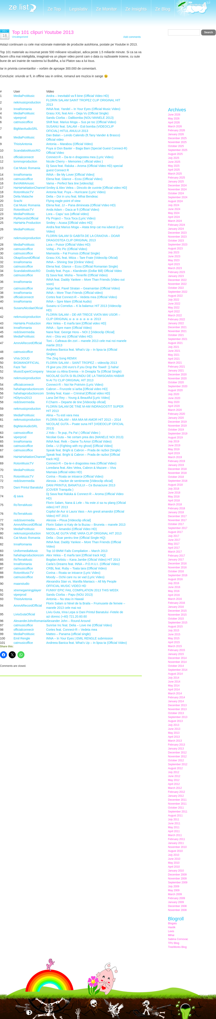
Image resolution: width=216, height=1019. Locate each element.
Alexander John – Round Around (68, 621)
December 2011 (177, 799)
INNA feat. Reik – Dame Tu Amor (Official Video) (79, 441)
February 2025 (176, 177)
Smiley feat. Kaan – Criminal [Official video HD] (78, 393)
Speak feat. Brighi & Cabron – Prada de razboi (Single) (83, 450)
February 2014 (176, 697)
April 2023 (174, 264)
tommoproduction (25, 161)
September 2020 (177, 386)
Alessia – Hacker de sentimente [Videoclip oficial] (79, 481)
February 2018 (176, 508)
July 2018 (173, 488)
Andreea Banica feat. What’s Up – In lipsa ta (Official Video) (86, 642)
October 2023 (176, 240)
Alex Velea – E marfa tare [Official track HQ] (76, 555)
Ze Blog (162, 9)
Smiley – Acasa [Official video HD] (69, 222)
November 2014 (177, 662)
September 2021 (177, 339)
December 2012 (177, 752)
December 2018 (177, 469)
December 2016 (177, 563)
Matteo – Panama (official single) (68, 634)
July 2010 (173, 854)
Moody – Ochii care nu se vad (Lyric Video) (75, 577)
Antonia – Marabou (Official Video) (69, 144)
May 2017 (174, 543)
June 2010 (174, 858)
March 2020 (175, 409)
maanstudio (21, 583)
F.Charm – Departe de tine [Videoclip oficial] (76, 402)
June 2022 (174, 303)
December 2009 (177, 874)
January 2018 (176, 512)
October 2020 (176, 382)
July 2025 (173, 157)
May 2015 (174, 638)
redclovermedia (24, 332)
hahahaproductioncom (29, 389)
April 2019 (174, 453)
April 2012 (174, 784)
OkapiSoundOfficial (27, 257)
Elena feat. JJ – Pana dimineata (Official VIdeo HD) (81, 205)
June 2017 (174, 539)
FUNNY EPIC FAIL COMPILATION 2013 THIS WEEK (82, 590)
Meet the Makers (192, 8)
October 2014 (176, 665)
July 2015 (173, 630)
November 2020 (177, 378)
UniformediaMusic (26, 551)
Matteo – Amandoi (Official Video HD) (71, 529)
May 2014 (174, 685)
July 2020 (173, 394)
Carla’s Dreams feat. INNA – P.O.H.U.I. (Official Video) (83, 564)
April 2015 (174, 642)
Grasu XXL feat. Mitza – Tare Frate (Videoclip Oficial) (82, 257)
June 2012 (174, 776)
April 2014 (174, 689)
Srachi (18, 201)
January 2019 (176, 465)
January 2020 (176, 417)
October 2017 (176, 524)
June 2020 (174, 398)
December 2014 (177, 658)
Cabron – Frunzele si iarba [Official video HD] (77, 389)
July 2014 (173, 677)
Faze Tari (20, 367)
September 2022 (177, 291)
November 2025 (177, 142)
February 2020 (176, 413)
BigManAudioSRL (26, 128)
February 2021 (176, 366)
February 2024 (176, 224)
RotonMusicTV (24, 192)
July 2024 (173, 205)
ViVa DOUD (21, 358)
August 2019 (175, 437)
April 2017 (174, 547)
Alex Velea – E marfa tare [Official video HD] (76, 323)
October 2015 (176, 618)
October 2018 (176, 476)
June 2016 (174, 587)
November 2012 (177, 756)
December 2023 (177, 232)
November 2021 (177, 331)
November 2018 (177, 472)
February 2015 (176, 650)
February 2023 (176, 272)
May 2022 (174, 307)
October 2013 (176, 713)
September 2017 (177, 528)
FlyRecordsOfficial (26, 218)
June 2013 (174, 728)
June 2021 (174, 350)
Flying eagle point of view (63, 201)
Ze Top (54, 9)
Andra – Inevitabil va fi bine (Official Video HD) (77, 96)
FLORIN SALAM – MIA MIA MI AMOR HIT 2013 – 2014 (83, 419)
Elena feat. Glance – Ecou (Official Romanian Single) (82, 266)
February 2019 (176, 461)
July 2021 (173, 346)
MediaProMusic (24, 96)
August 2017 (175, 532)
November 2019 (177, 425)
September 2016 (177, 575)
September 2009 (177, 882)
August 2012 (175, 768)
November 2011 (177, 803)
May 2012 (174, 780)
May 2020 (174, 402)
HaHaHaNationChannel (29, 187)
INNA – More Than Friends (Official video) (74, 292)
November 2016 (177, 567)
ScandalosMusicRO (27, 150)
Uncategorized (20, 36)
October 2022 (176, 287)
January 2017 (176, 559)
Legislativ (78, 9)
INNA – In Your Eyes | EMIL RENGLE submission (79, 638)
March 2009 (175, 894)
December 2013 (177, 705)
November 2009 (177, 878)
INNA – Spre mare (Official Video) (69, 327)
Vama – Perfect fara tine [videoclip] (69, 183)
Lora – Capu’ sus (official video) (67, 214)
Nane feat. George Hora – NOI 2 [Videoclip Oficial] (80, 332)
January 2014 (176, 701)
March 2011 (175, 835)
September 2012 (177, 764)
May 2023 (174, 260)
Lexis (171, 931)
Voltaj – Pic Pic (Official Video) (66, 249)
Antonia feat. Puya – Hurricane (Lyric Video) (76, 192)
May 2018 (174, 496)
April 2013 (174, 736)
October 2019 (176, 429)
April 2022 (174, 311)
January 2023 (176, 276)
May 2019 (174, 449)
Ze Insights (136, 9)
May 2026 (174, 118)
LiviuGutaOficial (24, 614)
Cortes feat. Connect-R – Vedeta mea (71, 629)
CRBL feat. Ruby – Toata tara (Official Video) (76, 568)
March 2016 (175, 599)
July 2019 (173, 441)
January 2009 (176, 902)
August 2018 (175, 484)
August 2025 (175, 154)
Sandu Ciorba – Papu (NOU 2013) (69, 594)
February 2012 (176, 791)
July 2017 (173, 536)
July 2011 (173, 819)
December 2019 (177, 421)
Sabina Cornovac (178, 939)
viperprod (20, 117)
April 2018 (174, 500)
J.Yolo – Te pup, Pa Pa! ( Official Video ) (73, 432)
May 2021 (174, 354)
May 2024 (174, 213)
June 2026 (174, 114)
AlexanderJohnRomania (30, 621)
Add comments (132, 37)
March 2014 (175, 693)
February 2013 (176, 744)
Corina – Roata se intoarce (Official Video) (74, 476)
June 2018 (174, 492)
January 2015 (176, 654)
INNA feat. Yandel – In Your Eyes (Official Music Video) (83, 109)
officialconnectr (24, 157)
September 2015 (177, 622)
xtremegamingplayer (27, 590)
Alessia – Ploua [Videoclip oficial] (68, 520)
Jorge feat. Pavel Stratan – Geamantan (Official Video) (83, 288)
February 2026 (176, 130)
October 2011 (176, 807)
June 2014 (174, 681)
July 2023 (173, 252)
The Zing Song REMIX (61, 358)
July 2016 (173, 583)
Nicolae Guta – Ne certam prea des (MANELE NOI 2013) (84, 437)
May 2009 (174, 890)
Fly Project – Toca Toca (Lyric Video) (71, 218)
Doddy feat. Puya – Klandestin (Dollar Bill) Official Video (84, 271)
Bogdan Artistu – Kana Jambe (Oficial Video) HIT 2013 (83, 559)
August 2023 (175, 248)
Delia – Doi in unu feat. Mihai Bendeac (72, 196)
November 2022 (177, 283)
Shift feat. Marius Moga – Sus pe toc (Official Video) (81, 122)
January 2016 (176, 606)
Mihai (171, 935)
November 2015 (177, 614)
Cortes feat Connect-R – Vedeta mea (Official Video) (81, 297)
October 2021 (176, 335)
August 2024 (175, 201)
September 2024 (177, 197)
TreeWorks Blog (177, 947)
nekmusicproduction (27, 102)
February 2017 (176, 555)
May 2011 (174, 827)
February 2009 (176, 898)
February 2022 (176, 319)
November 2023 (177, 236)
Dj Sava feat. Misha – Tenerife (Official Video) (77, 275)
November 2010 (177, 847)
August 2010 (175, 851)
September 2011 (177, 811)
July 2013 (173, 725)
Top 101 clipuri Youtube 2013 (43, 32)
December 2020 (177, 374)
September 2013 (177, 717)
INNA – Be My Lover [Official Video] (70, 174)
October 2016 (176, 571)
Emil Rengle (22, 638)
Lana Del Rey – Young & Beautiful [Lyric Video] (78, 397)
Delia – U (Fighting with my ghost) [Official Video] (79, 446)
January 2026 (176, 134)
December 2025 (177, 138)
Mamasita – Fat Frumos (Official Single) (73, 253)
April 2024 (174, 217)
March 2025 (175, 173)
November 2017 (177, 520)
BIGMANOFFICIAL (26, 362)
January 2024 (176, 228)
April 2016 (174, 595)
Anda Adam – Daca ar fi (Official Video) (72, 209)
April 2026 (174, 122)
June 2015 (174, 634)
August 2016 (175, 579)
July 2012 (173, 772)
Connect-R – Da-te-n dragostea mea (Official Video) (81, 463)
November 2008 (177, 910)
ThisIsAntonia (23, 144)
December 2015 (177, 610)
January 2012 (176, 795)
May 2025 (174, 165)
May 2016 (174, 591)
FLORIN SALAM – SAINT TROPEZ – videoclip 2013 (81, 362)
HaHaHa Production (27, 222)
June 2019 (174, 445)
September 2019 (177, 433)
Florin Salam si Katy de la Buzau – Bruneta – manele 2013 (85, 524)
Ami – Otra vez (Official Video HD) (69, 336)
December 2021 (177, 327)
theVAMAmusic (24, 183)
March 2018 (175, 504)
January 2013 (176, 748)
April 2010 (174, 866)
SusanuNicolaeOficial (28, 308)
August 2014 (175, 673)
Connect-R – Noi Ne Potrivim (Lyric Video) (74, 384)
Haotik (171, 927)
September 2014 (177, 669)
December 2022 (177, 280)
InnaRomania (23, 109)
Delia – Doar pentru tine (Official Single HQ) (75, 537)
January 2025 (176, 181)
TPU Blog (173, 943)
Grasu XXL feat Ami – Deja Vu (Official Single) (77, 113)
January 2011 (176, 843)
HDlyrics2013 (23, 397)
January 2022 (176, 323)
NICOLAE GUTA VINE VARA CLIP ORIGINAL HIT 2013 (84, 533)
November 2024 (177, 189)
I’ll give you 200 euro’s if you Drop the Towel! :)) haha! (82, 367)
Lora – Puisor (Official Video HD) (68, 244)
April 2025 (174, 169)
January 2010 (176, 870)
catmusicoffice (23, 122)
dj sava (18, 496)
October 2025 (176, 146)
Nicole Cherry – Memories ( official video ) (74, 161)
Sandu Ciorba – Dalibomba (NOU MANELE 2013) (80, 117)
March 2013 (175, 740)
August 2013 (175, 721)
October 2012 (176, 760)
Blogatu (172, 923)
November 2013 (177, 709)
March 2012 (175, 788)
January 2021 (176, 370)
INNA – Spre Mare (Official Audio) (69, 301)
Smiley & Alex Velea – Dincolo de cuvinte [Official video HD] (86, 187)
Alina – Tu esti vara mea (62, 415)
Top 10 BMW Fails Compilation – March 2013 (77, 551)
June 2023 (174, 256)
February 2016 (176, 602)
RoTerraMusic (23, 505)
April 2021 (174, 358)
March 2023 (175, 268)
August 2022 (175, 295)
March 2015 (175, 646)
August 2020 (175, 390)
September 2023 (177, 244)
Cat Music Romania (27, 168)
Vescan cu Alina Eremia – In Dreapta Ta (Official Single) (84, 371)
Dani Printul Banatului (28, 487)
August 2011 (175, 815)
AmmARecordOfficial (28, 343)
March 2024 (175, 220)
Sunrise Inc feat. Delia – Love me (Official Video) (79, 625)
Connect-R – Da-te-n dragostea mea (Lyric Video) (79, 157)
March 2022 (175, 315)
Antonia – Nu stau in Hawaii (65, 599)
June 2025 (174, 161)
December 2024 (177, 185)
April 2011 (174, 831)
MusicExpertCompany (28, 371)
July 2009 (173, 886)
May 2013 (174, 732)
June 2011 (174, 823)
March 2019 (175, 457)
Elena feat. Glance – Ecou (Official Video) (74, 179)
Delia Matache (23, 196)
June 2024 (174, 209)
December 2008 (177, 906)
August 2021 (175, 343)
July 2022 (173, 299)
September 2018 (177, 480)
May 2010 (174, 862)
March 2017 (175, 551)
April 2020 (174, 406)
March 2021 (175, 362)
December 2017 (177, 516)
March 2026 (175, 126)
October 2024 (176, 193)
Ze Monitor (106, 9)
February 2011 (176, 839)
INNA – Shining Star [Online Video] (69, 262)
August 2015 (175, 626)
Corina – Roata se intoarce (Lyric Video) (73, 572)
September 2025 (177, 150)
